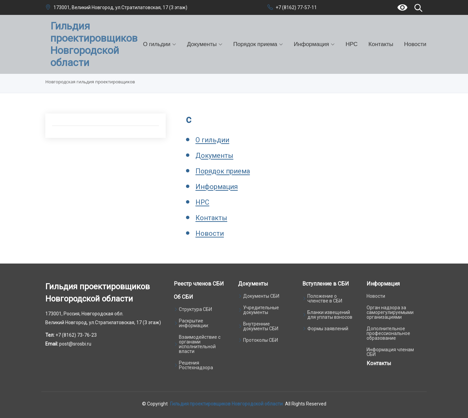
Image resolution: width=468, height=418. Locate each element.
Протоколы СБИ (260, 340)
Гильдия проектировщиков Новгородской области (226, 403)
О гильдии (212, 140)
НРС (352, 44)
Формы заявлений (327, 328)
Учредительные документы (261, 310)
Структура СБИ (195, 309)
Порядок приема (222, 171)
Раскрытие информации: (194, 323)
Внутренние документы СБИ (260, 326)
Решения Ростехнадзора (196, 365)
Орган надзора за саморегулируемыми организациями (390, 312)
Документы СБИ (261, 296)
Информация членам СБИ (390, 352)
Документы (214, 155)
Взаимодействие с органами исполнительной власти (199, 344)
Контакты (381, 44)
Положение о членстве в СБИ (324, 298)
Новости (415, 44)
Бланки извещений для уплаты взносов (329, 314)
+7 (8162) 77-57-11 (296, 7)
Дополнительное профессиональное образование (388, 333)
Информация (216, 187)
